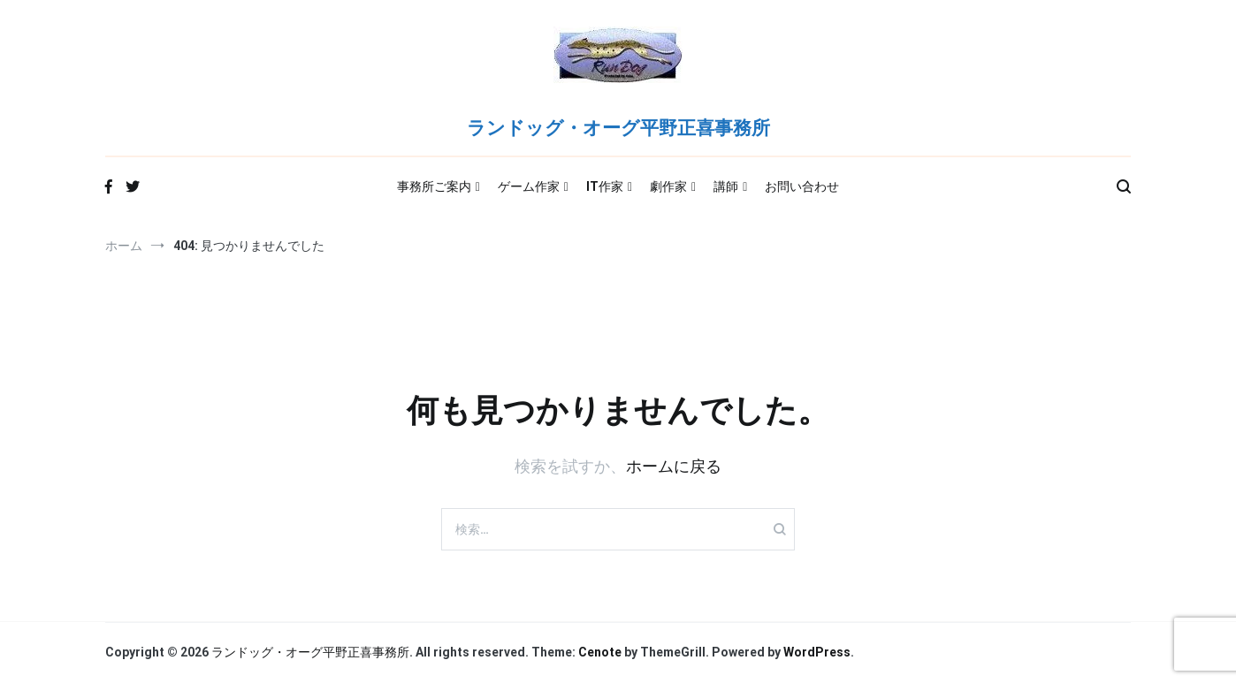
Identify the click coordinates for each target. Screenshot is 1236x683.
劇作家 (668, 186)
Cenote (600, 652)
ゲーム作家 (529, 186)
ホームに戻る (673, 466)
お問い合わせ (802, 186)
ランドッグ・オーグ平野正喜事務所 (618, 129)
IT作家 (604, 186)
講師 (725, 186)
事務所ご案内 (434, 186)
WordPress (817, 652)
